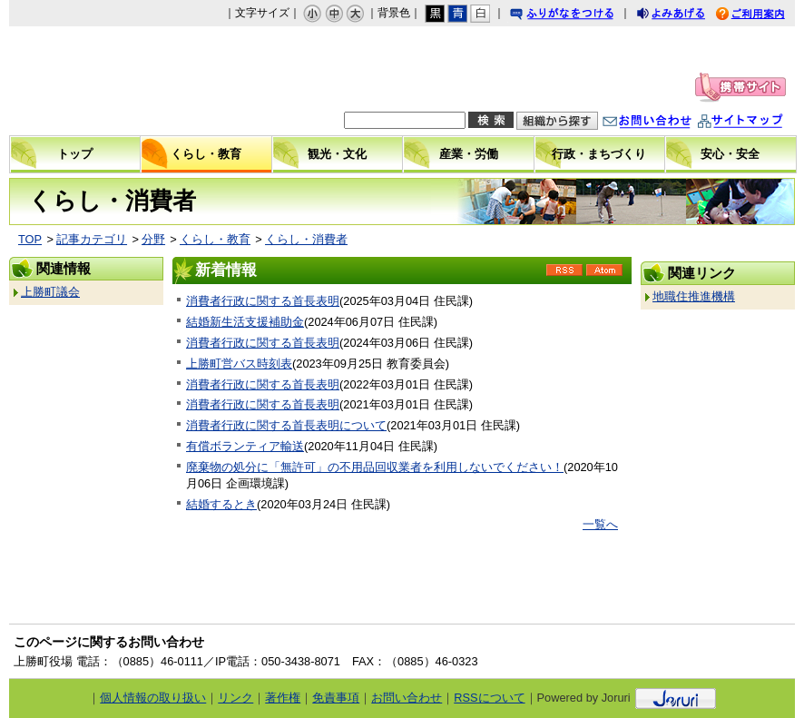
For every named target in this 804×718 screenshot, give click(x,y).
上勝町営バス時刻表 (239, 363)
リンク (235, 697)
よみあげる (687, 16)
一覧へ (600, 524)
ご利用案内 (764, 16)
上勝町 (123, 80)
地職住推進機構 (693, 296)
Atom (604, 276)
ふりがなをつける (579, 16)
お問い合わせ (665, 123)
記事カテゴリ (91, 239)
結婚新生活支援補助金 (245, 322)
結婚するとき (221, 504)
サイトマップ (758, 123)
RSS (564, 276)
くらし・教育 (215, 239)
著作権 (282, 697)
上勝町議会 (50, 292)
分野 (153, 239)
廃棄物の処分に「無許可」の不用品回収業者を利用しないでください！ (375, 467)
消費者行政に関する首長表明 (262, 301)
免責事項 (335, 697)
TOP (30, 239)
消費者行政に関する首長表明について (286, 425)
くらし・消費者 (306, 239)
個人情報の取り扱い (153, 697)
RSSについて (489, 697)
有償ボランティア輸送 (245, 446)
